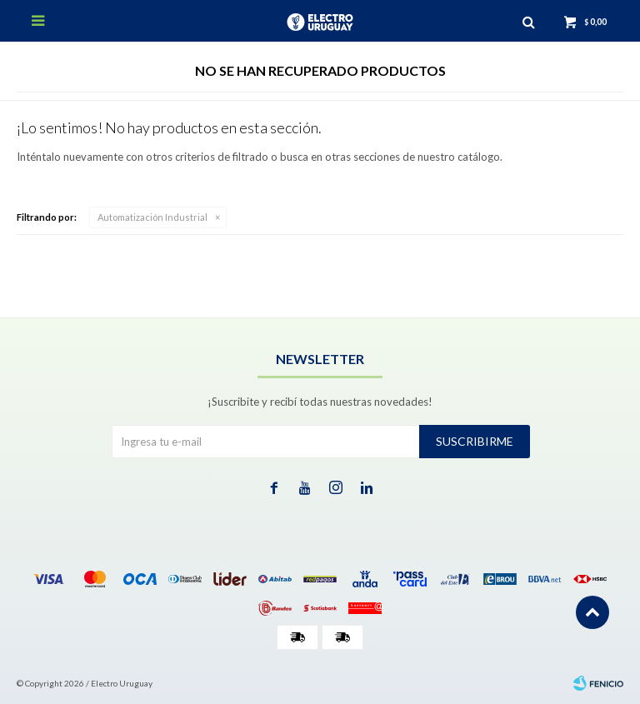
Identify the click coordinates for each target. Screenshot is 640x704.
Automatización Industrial (153, 217)
